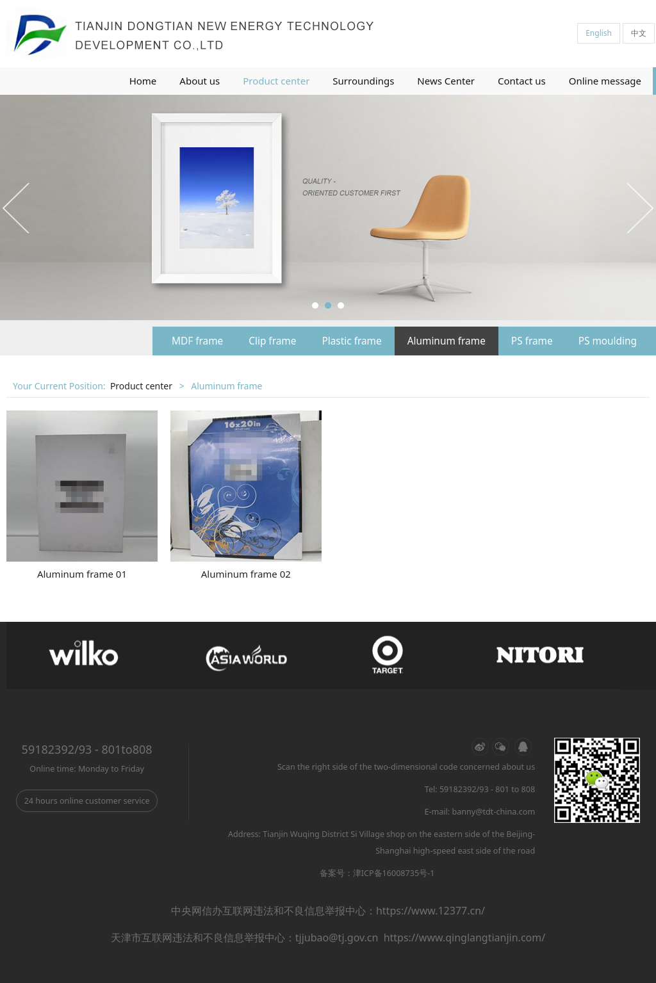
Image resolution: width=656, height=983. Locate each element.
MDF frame (197, 341)
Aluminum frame (446, 341)
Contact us (522, 80)
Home (143, 80)
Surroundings (363, 80)
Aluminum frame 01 (82, 573)
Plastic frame (351, 341)
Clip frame (272, 341)
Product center (276, 80)
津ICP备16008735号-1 (394, 873)
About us (199, 80)
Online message (605, 80)
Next (638, 207)
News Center (446, 80)
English (599, 33)
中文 (638, 33)
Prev (17, 207)
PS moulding (607, 341)
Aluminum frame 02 (246, 573)
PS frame (532, 341)
